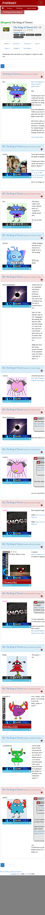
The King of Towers (10, 74)
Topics (7, 48)
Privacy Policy (4, 872)
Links (37, 44)
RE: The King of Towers (12, 146)
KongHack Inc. (16, 874)
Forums (9, 8)
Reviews (17, 44)
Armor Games (31, 8)
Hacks (7, 44)
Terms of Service (16, 872)
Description (27, 48)
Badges (17, 48)
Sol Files (27, 44)
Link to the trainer (37, 137)
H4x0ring (19, 8)
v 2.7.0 (27, 874)
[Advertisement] (19, 17)
